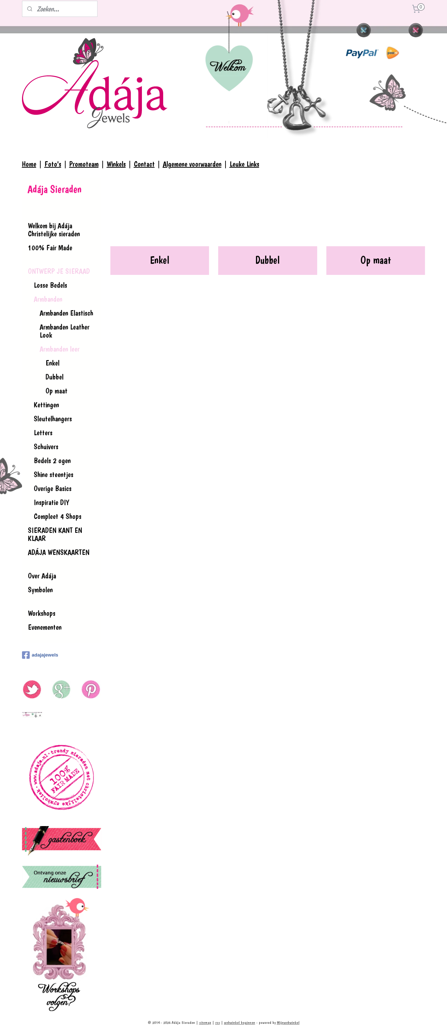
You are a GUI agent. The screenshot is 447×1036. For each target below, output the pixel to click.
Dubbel (268, 260)
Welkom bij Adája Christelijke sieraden (54, 229)
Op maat (375, 260)
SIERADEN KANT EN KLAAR (55, 534)
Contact (144, 164)
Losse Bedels (50, 285)
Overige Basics (53, 488)
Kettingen (46, 404)
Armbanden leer (60, 349)
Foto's (52, 164)
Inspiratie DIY (51, 502)
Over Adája (42, 575)
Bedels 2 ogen (52, 460)
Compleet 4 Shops (57, 516)
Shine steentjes (53, 474)
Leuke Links (244, 164)
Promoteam (84, 164)
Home (29, 164)
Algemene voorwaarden (192, 164)
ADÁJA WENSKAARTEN (58, 552)
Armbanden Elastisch (66, 313)
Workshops (41, 613)
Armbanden (48, 299)
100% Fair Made (50, 247)
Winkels (116, 164)
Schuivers (46, 446)
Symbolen (40, 589)
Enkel (159, 260)
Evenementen (45, 627)
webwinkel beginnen (239, 1022)
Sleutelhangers (53, 418)
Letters (43, 432)
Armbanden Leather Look (64, 331)
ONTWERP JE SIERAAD (59, 271)
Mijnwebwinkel (288, 1022)
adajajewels (40, 655)
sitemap (205, 1022)
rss (217, 1022)
